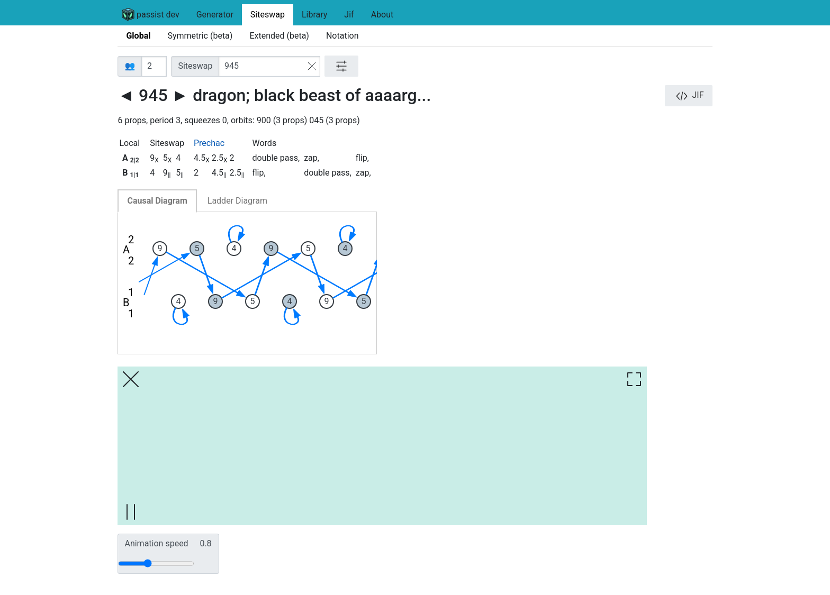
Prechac (209, 143)
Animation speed (167, 543)
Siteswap (267, 15)
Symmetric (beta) (199, 36)
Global (138, 36)
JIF (688, 95)
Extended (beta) (279, 36)
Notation (342, 36)
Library (314, 15)
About (382, 15)
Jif (349, 15)
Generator (214, 15)
